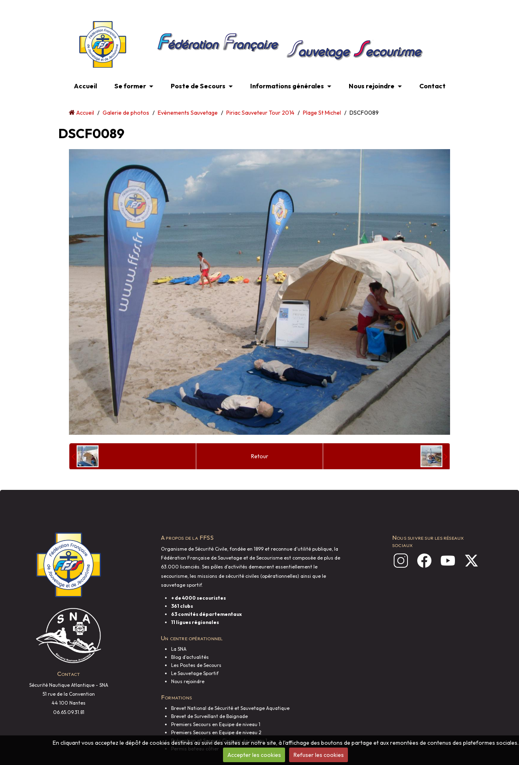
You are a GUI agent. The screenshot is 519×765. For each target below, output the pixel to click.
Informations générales (287, 86)
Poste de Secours (198, 86)
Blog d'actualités (190, 657)
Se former (130, 86)
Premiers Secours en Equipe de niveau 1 (215, 724)
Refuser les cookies (319, 755)
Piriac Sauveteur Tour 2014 (260, 112)
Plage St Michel (322, 112)
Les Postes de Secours (196, 665)
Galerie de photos (126, 112)
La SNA (179, 649)
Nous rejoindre (372, 86)
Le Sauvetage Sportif (195, 673)
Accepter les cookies (254, 755)
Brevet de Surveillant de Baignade (209, 716)
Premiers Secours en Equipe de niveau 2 (216, 732)
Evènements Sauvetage (188, 112)
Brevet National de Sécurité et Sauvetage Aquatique (230, 708)
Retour (259, 456)
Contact (432, 86)
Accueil (85, 86)
